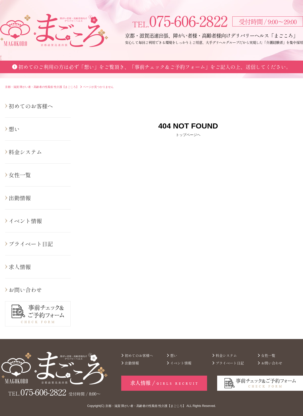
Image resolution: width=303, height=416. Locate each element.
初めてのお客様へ (31, 106)
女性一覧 (20, 175)
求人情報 (20, 267)
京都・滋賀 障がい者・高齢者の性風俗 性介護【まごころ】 (145, 406)
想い (14, 129)
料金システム (25, 152)
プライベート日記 (31, 244)
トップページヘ (188, 135)
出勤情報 (20, 198)
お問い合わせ (25, 289)
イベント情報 (25, 221)
